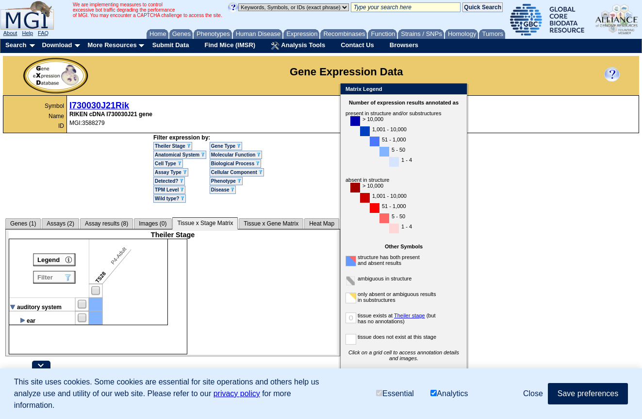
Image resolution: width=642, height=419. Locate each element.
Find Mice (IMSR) (229, 45)
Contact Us (357, 45)
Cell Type (168, 163)
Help (27, 33)
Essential (395, 393)
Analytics (449, 393)
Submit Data (170, 45)
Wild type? (169, 198)
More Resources (111, 45)
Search (15, 45)
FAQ (43, 33)
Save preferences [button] (588, 393)
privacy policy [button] (237, 393)
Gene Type (226, 146)
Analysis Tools (298, 45)
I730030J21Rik (99, 105)
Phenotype (226, 181)
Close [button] (533, 393)
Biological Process (235, 163)
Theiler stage (409, 315)
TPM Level (169, 189)
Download (57, 45)
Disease (223, 189)
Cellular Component (237, 172)
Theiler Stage (173, 146)
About (10, 33)
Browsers (404, 45)
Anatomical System (180, 154)
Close (458, 89)
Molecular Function (236, 154)
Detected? (169, 181)
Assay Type (171, 172)
